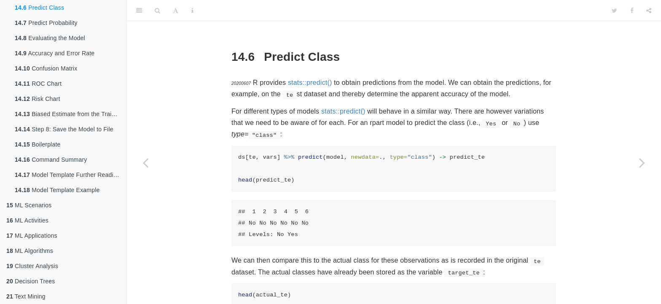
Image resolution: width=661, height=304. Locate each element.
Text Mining (26, 296)
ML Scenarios (29, 205)
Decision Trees (30, 281)
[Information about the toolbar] (192, 10)
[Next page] (642, 162)
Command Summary (51, 159)
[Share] (649, 10)
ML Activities (27, 220)
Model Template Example (57, 190)
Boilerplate (38, 144)
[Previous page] (145, 162)
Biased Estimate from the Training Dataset (70, 114)
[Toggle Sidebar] (139, 10)
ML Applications (31, 235)
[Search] (157, 10)
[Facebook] (632, 10)
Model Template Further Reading (67, 174)
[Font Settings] (176, 10)
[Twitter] (614, 10)
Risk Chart (37, 98)
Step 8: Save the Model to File (64, 129)
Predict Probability (46, 22)
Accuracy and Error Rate (54, 53)
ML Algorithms (29, 250)
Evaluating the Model (50, 38)
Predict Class (39, 7)
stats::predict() (310, 82)
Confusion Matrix (46, 68)
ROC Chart (38, 83)
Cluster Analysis (32, 266)
